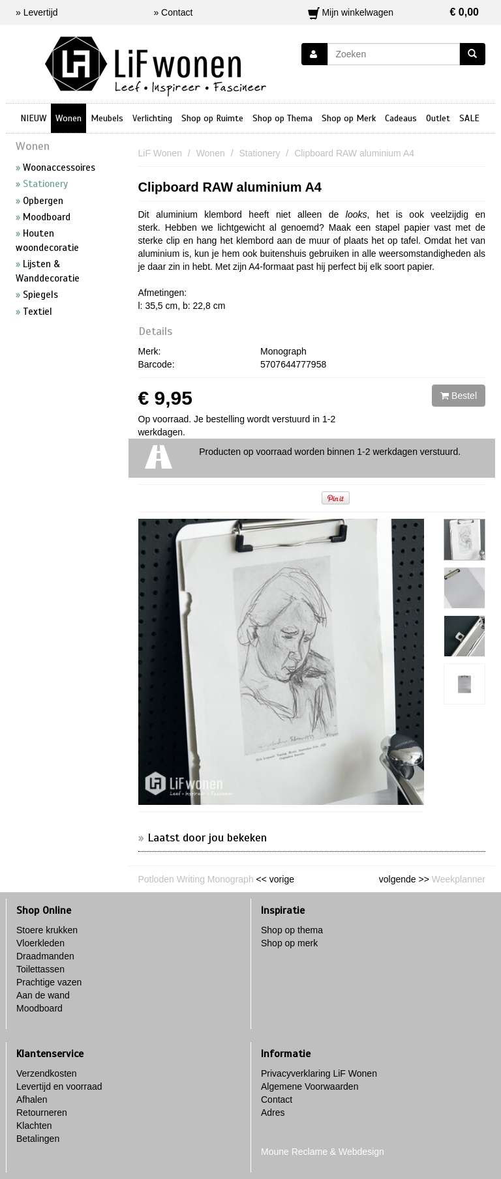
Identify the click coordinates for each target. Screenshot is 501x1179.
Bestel (458, 395)
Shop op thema (292, 930)
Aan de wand (43, 995)
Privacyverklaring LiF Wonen (319, 1073)
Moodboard (39, 1008)
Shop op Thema (282, 118)
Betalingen (37, 1138)
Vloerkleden (40, 943)
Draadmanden (45, 956)
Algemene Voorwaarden (309, 1086)
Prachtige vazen (49, 982)
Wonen (68, 118)
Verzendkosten (46, 1073)
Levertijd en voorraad (59, 1086)
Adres (273, 1112)
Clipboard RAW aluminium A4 (230, 187)
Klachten (34, 1125)
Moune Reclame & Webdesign (322, 1151)
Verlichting (152, 118)
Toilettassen (40, 969)
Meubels (107, 118)
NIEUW (33, 118)
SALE (469, 118)
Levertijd (40, 12)
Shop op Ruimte (212, 118)
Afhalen (31, 1099)
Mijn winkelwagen (393, 12)
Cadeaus (401, 118)
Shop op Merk (349, 118)
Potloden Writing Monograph (196, 879)
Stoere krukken (47, 930)
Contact (276, 1099)
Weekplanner (458, 879)
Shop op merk (289, 943)
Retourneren (41, 1112)
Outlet (438, 118)
